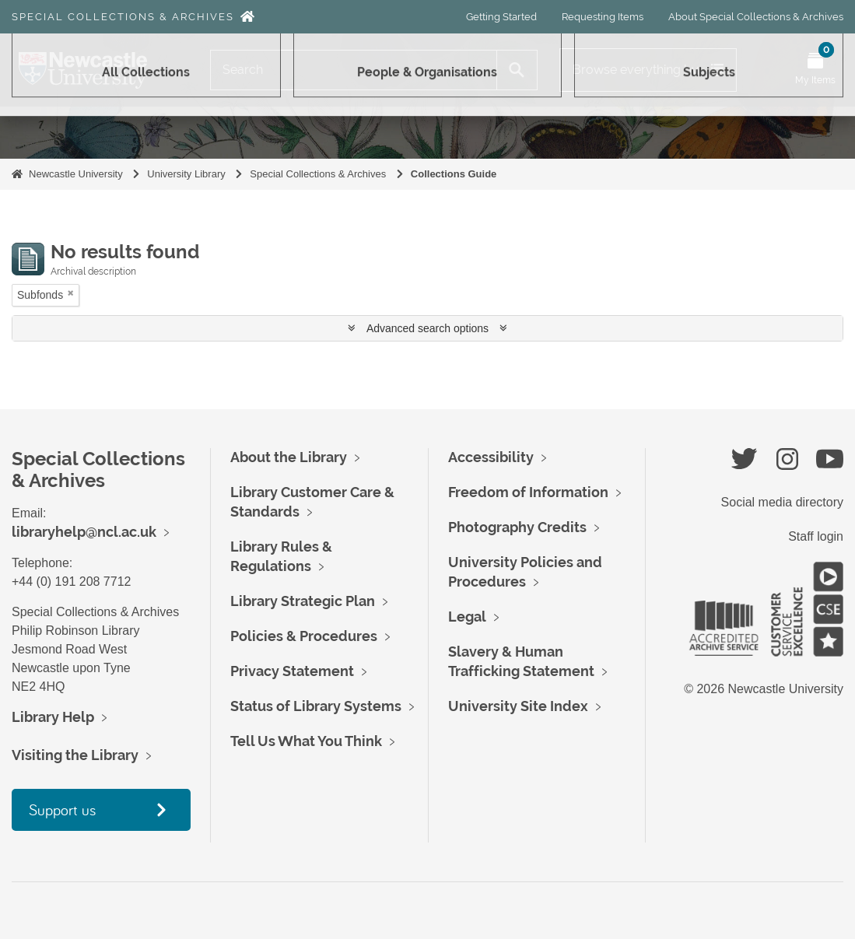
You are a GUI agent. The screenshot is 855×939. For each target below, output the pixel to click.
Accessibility (491, 457)
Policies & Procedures (303, 636)
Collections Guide (454, 174)
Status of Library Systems (315, 706)
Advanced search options (427, 328)
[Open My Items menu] (815, 70)
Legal (467, 616)
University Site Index (518, 706)
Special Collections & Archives (123, 17)
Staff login (815, 536)
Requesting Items (602, 17)
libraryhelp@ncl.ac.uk (84, 532)
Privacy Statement (292, 671)
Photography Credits (517, 527)
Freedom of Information (528, 492)
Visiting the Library (75, 755)
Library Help (53, 717)
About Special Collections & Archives (755, 17)
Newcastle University (76, 174)
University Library (186, 174)
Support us (62, 809)
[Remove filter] (71, 293)
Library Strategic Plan (302, 601)
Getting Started (501, 17)
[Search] (353, 70)
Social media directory (782, 502)
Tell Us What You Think (306, 741)
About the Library (288, 457)
